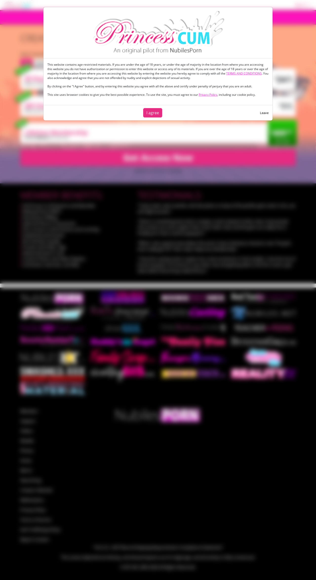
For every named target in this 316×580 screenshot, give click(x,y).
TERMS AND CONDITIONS (244, 73)
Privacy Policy (208, 95)
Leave (264, 113)
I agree (152, 113)
